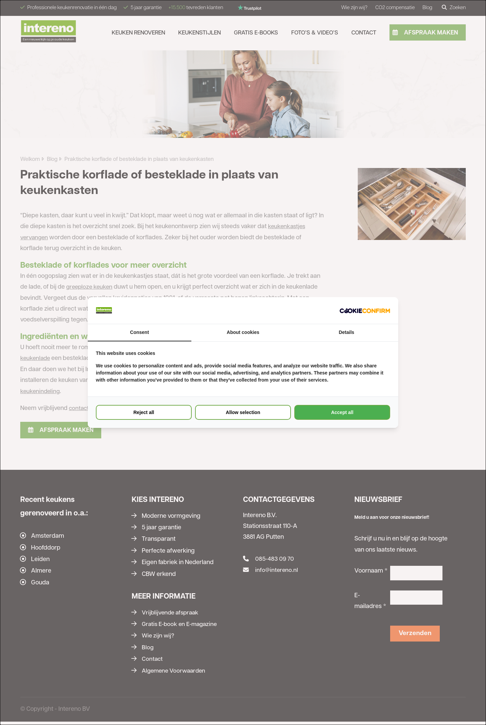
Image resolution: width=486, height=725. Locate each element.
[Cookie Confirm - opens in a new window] (365, 310)
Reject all (143, 412)
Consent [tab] (139, 332)
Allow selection (243, 412)
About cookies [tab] (243, 332)
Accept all (342, 412)
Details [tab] (346, 332)
